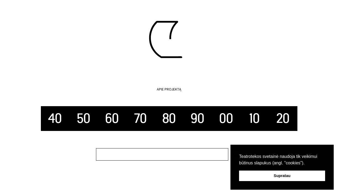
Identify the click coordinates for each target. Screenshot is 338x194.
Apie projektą (169, 89)
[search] (162, 154)
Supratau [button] (282, 176)
